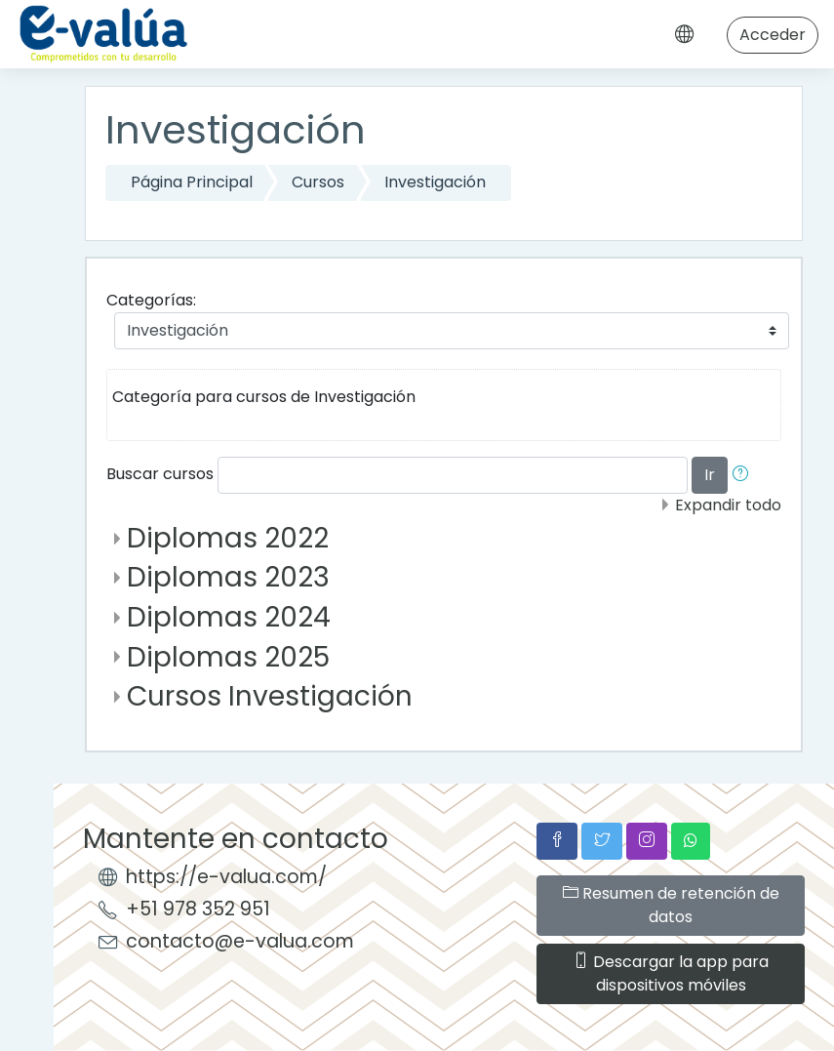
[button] (744, 475)
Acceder (772, 34)
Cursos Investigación (270, 696)
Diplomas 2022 (228, 538)
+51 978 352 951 (198, 909)
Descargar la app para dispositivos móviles (671, 973)
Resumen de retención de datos (671, 905)
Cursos (318, 182)
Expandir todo (728, 505)
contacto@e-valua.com (240, 941)
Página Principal (192, 182)
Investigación (435, 182)
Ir (709, 475)
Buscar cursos (160, 474)
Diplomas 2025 (228, 657)
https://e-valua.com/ (226, 877)
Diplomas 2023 (228, 577)
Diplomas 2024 (229, 617)
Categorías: (151, 300)
